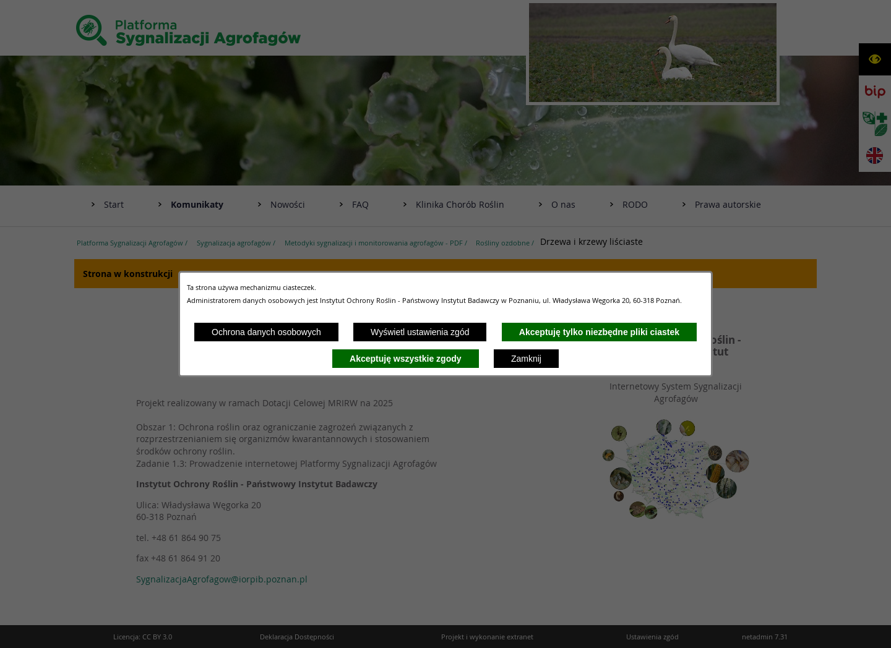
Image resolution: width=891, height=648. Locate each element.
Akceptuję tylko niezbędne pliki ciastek (599, 332)
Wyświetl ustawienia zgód (420, 332)
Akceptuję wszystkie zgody (406, 359)
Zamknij (526, 359)
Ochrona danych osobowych (266, 332)
